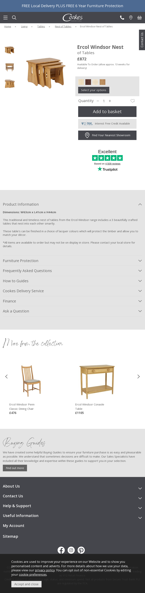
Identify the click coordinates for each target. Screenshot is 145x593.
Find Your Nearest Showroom (107, 135)
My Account (13, 525)
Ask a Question (16, 311)
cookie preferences (33, 574)
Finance (9, 301)
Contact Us (142, 39)
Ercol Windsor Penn (31, 406)
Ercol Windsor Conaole (97, 406)
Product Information (21, 204)
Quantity (86, 100)
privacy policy (45, 570)
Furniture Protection (20, 260)
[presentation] (6, 376)
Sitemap (10, 536)
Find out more (15, 468)
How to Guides (16, 280)
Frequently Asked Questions (27, 270)
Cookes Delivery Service (23, 290)
